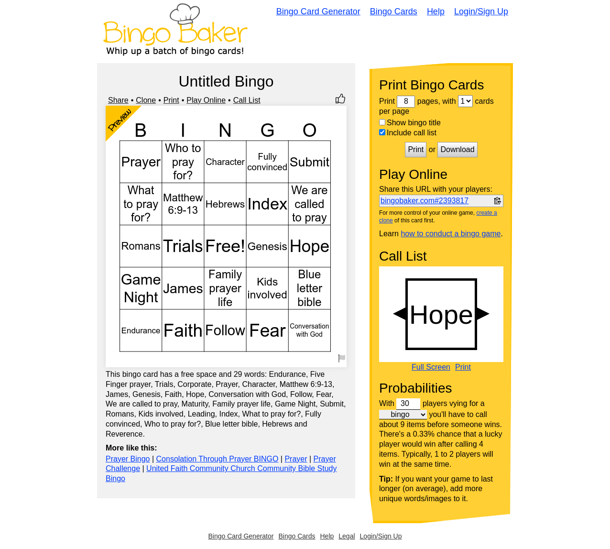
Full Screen (431, 367)
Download (457, 149)
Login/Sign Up (481, 11)
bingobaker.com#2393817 (424, 201)
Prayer (295, 459)
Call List (247, 100)
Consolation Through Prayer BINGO (217, 459)
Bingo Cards (393, 11)
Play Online (206, 100)
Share (118, 100)
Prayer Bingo (128, 459)
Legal (346, 536)
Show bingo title (410, 123)
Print (171, 100)
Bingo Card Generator (318, 11)
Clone (146, 100)
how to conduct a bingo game (451, 234)
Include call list (407, 133)
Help (436, 11)
